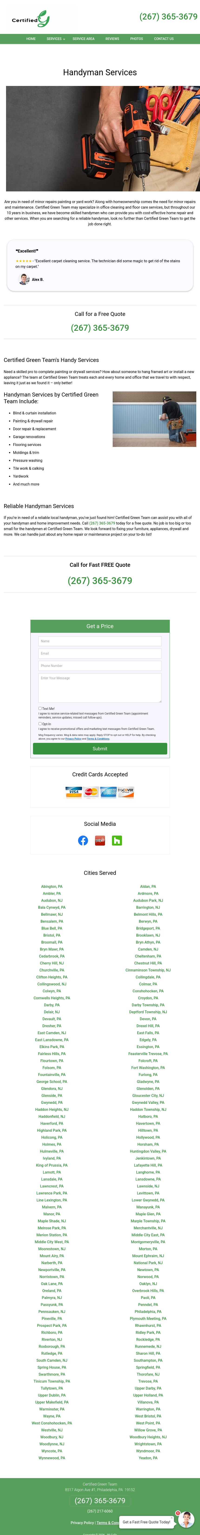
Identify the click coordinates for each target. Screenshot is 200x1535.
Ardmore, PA (148, 878)
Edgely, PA (148, 1024)
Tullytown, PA (52, 1373)
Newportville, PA (52, 1254)
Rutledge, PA (51, 1338)
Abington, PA (51, 871)
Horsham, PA (148, 1129)
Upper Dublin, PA (52, 1380)
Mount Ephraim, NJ (148, 1240)
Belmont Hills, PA (148, 899)
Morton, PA (148, 1233)
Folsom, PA (52, 1052)
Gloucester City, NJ (148, 1080)
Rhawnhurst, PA (148, 1310)
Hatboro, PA (148, 1101)
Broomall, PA (51, 927)
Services (56, 40)
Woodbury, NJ (51, 1422)
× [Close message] (171, 1517)
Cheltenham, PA (148, 941)
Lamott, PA (52, 1157)
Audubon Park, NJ (148, 885)
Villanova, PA (148, 1387)
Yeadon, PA (148, 1442)
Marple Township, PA (148, 1206)
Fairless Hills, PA (52, 1038)
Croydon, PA (148, 983)
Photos (136, 39)
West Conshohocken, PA (52, 1408)
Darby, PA (52, 989)
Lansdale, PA (51, 1164)
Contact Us (164, 39)
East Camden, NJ (52, 1017)
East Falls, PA (148, 1017)
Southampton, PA (148, 1345)
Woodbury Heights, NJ (148, 1422)
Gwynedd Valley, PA (148, 1087)
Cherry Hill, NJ (52, 948)
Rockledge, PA (148, 1324)
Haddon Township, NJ (148, 1094)
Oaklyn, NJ (148, 1268)
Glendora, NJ (51, 1073)
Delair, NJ (52, 996)
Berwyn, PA (148, 906)
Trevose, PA (148, 1366)
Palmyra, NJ (52, 1282)
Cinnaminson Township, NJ (148, 955)
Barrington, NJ (148, 892)
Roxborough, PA (52, 1331)
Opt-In (46, 709)
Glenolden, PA (148, 1073)
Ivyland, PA (52, 1143)
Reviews (112, 39)
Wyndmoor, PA (148, 1435)
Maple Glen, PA (148, 1199)
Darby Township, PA (148, 989)
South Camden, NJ (51, 1345)
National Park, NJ (148, 1247)
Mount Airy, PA (52, 1240)
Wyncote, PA (52, 1435)
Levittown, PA (148, 1178)
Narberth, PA (51, 1247)
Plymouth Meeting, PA (148, 1303)
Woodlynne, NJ (51, 1429)
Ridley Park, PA (148, 1317)
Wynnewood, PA (52, 1442)
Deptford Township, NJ (148, 996)
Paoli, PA (148, 1282)
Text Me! (48, 693)
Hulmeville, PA (52, 1136)
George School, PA (51, 1066)
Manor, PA (51, 1199)
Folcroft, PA (148, 1045)
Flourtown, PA (51, 1045)
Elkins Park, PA (51, 1031)
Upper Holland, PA (148, 1380)
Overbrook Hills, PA (148, 1275)
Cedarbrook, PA (52, 941)
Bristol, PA (51, 920)
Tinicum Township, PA (51, 1366)
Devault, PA (52, 1003)
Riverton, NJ (52, 1324)
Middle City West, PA (52, 1226)
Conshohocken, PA (148, 976)
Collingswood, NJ (51, 969)
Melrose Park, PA (52, 1212)
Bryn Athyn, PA (148, 927)
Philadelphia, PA (148, 1296)
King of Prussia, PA (52, 1150)
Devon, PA (148, 1003)
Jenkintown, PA (148, 1143)
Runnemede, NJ (148, 1331)
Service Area (84, 39)
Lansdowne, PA (148, 1164)
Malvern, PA (52, 1192)
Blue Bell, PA (51, 913)
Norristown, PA (51, 1261)
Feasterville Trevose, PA (148, 1038)
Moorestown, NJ (52, 1233)
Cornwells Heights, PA (51, 983)
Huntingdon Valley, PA (148, 1136)
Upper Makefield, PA (52, 1387)
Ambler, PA (52, 878)
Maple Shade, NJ (52, 1206)
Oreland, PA (52, 1275)
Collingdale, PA (148, 962)
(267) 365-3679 (168, 17)
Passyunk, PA (52, 1289)
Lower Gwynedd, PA (148, 1185)
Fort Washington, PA (148, 1052)
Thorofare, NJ (148, 1359)
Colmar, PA (148, 969)
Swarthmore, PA (52, 1359)
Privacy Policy (74, 723)
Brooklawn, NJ (148, 920)
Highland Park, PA (52, 1115)
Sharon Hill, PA (148, 1338)
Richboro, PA (51, 1317)
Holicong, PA (51, 1122)
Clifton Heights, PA (51, 962)
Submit (100, 733)
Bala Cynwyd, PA (52, 892)
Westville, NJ (52, 1415)
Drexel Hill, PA (148, 1010)
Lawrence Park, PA (51, 1178)
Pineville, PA (52, 1303)
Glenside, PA (51, 1080)
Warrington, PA (148, 1394)
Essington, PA (148, 1031)
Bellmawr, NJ (52, 899)
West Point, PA (148, 1408)
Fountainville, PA (52, 1059)
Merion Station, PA (51, 1219)
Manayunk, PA (148, 1192)
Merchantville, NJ (148, 1212)
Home (31, 39)
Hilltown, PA (148, 1115)
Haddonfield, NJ (52, 1101)
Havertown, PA (148, 1108)
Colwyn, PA (52, 976)
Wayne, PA (52, 1401)
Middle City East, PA (148, 1219)
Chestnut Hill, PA (148, 948)
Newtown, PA (148, 1254)
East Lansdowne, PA (52, 1024)
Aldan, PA (148, 871)
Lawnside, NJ (148, 1171)
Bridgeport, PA (148, 913)
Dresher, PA (51, 1010)
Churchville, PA (51, 955)
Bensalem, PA (51, 906)
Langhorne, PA (148, 1157)
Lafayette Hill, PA (148, 1150)
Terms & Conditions (98, 723)
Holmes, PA (51, 1129)
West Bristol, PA (148, 1401)
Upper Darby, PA (148, 1373)
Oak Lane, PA (52, 1268)
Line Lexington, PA (51, 1185)
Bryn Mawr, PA (52, 934)
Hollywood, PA (148, 1122)
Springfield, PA (148, 1352)
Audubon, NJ (51, 885)
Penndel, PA (148, 1289)
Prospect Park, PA (52, 1310)
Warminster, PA (52, 1394)
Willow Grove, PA (148, 1415)
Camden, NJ (148, 934)
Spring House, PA (51, 1352)
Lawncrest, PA (52, 1171)
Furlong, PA (148, 1059)
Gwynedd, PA (52, 1087)
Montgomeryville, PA (148, 1226)
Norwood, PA (148, 1261)
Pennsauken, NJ (51, 1296)
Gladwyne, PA (148, 1066)
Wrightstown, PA (148, 1429)
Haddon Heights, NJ (52, 1094)
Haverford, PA (51, 1108)
